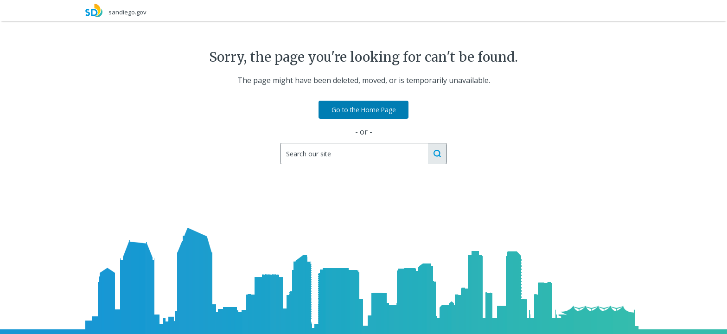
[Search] (354, 153)
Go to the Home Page (364, 109)
